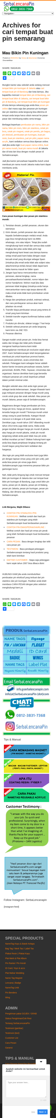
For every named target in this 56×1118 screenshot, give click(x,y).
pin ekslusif (7, 135)
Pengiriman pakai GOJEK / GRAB (21, 1013)
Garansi (9, 1047)
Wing (7, 997)
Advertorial (32, 58)
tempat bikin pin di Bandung (33, 95)
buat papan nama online (32, 145)
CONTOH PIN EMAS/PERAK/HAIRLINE (25, 527)
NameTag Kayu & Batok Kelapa (19, 944)
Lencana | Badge (13, 983)
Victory (23, 58)
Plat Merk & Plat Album (16, 958)
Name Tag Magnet (13, 978)
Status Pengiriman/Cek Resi (18, 1018)
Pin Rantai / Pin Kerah (15, 963)
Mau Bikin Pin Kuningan (25, 53)
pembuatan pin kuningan (25, 135)
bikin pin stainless (31, 128)
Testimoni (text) (12, 1033)
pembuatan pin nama (31, 124)
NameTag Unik (12, 987)
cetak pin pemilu (32, 131)
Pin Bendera (11, 992)
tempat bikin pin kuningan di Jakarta (19, 88)
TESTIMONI (12, 549)
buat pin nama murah (28, 148)
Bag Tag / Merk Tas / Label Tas (19, 948)
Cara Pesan (10, 1043)
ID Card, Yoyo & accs (15, 968)
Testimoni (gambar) (14, 1028)
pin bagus (45, 131)
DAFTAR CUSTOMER (17, 560)
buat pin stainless (16, 138)
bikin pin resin (15, 128)
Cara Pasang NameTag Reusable (20, 1064)
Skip (33, 1112)
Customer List (11, 1038)
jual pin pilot (30, 138)
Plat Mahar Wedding (14, 973)
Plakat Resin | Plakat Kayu (17, 953)
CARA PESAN (13, 541)
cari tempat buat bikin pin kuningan (33, 102)
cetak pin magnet (15, 131)
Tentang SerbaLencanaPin (17, 1023)
